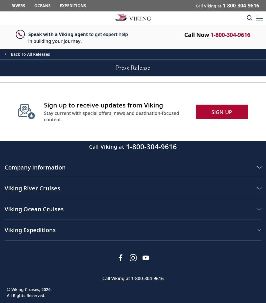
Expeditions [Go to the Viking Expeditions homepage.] (73, 5)
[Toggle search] (249, 17)
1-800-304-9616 (230, 35)
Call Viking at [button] (227, 5)
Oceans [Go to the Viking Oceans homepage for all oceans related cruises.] (42, 5)
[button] (259, 18)
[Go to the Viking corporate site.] (133, 17)
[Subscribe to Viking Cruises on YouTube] (145, 257)
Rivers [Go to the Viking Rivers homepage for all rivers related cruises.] (18, 5)
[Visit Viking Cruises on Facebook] (120, 257)
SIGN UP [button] (221, 112)
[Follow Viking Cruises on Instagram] (133, 257)
